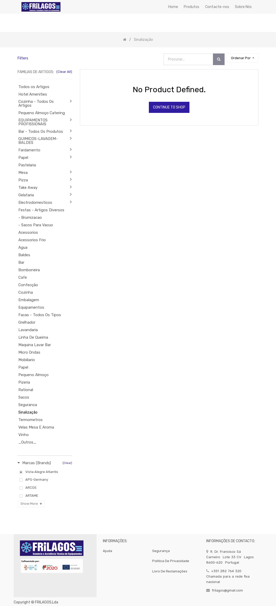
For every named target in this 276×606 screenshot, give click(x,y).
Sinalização (27, 412)
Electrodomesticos (35, 202)
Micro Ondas (29, 352)
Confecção (28, 285)
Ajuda (107, 551)
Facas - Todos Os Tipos (39, 315)
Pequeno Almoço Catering (41, 113)
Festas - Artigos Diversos (41, 210)
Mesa (23, 172)
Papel (23, 157)
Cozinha (25, 292)
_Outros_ (27, 442)
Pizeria (24, 382)
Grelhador (26, 322)
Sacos (23, 397)
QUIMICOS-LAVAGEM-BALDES (38, 140)
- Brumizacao (30, 217)
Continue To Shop (169, 107)
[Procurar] (219, 59)
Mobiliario (26, 360)
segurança (161, 551)
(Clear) (67, 463)
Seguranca (27, 404)
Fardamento (29, 150)
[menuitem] (173, 7)
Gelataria (26, 195)
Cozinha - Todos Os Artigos (36, 103)
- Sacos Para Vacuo (35, 225)
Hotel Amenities (32, 94)
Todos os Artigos (33, 86)
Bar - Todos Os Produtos (40, 131)
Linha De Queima (33, 337)
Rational (25, 389)
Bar (21, 262)
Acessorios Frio (32, 240)
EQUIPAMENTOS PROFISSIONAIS (33, 122)
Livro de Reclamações (169, 571)
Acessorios (28, 232)
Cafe (22, 277)
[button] (242, 58)
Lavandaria (28, 330)
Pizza (23, 180)
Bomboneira (29, 270)
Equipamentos (31, 307)
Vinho (23, 434)
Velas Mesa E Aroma (36, 427)
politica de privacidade (170, 561)
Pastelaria (27, 165)
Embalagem (28, 300)
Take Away (27, 187)
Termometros (30, 419)
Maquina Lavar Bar (34, 345)
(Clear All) (64, 72)
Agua (22, 247)
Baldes (24, 255)
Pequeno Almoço (33, 374)
